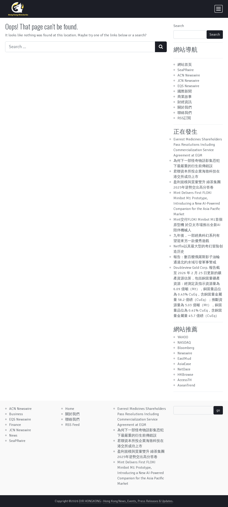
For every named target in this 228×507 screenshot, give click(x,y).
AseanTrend (186, 385)
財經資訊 (184, 102)
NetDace (183, 369)
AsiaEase (184, 364)
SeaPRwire (185, 70)
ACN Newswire (188, 75)
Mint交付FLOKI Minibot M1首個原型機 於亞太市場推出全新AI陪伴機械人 (197, 224)
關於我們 (184, 107)
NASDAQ (184, 342)
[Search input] (80, 46)
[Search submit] (161, 46)
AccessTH (184, 380)
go (218, 410)
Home (69, 408)
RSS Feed (72, 425)
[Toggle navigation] (218, 9)
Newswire (184, 353)
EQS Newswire (188, 86)
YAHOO (182, 337)
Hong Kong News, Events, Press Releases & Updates (138, 501)
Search (178, 26)
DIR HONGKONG (90, 501)
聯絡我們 (184, 113)
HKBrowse (185, 374)
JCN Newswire (188, 80)
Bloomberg (185, 348)
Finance (15, 425)
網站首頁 (184, 64)
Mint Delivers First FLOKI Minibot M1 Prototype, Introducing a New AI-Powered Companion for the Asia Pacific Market (196, 203)
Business (16, 414)
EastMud (184, 358)
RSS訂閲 (184, 118)
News (13, 435)
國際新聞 (184, 91)
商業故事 (184, 96)
